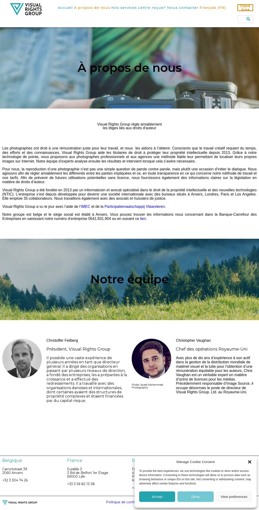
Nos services (124, 7)
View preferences (234, 497)
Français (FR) (213, 7)
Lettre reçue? (152, 7)
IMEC (85, 207)
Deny (195, 497)
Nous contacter (183, 7)
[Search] (248, 19)
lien (143, 219)
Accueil (65, 7)
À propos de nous (92, 7)
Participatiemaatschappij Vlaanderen (135, 207)
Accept (157, 497)
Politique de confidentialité (128, 502)
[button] (249, 462)
